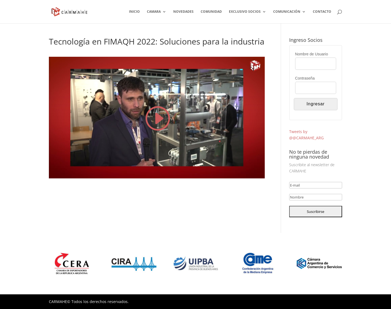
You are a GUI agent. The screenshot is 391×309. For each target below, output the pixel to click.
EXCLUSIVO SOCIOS (245, 12)
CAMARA (154, 12)
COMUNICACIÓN (286, 12)
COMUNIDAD (211, 12)
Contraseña (305, 78)
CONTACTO (322, 12)
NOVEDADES (183, 12)
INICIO (134, 12)
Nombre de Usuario (311, 54)
